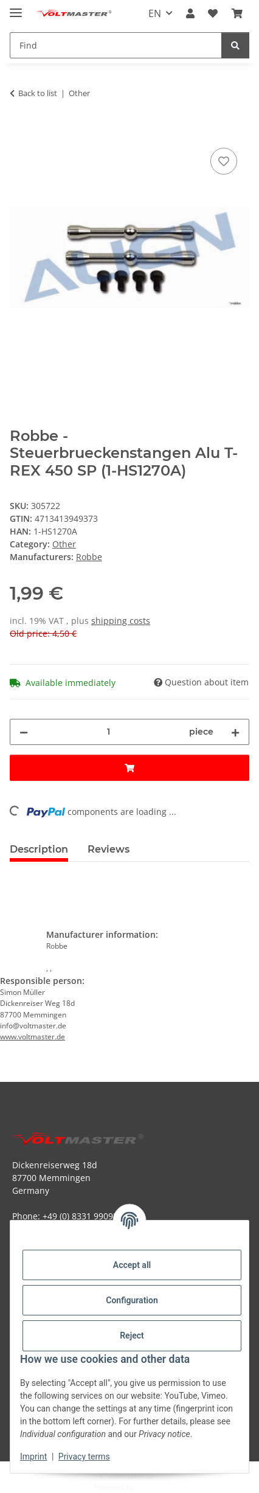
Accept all (132, 1265)
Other (64, 544)
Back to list (37, 93)
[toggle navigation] (16, 7)
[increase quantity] (235, 731)
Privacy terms (84, 1456)
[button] (190, 13)
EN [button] (154, 13)
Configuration (131, 1300)
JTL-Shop (150, 1487)
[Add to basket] (19, 131)
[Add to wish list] (223, 161)
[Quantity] (108, 731)
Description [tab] (39, 849)
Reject (132, 1335)
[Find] (235, 45)
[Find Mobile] (116, 45)
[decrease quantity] (23, 731)
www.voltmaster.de (32, 1036)
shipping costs (120, 620)
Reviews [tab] (109, 849)
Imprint (33, 1456)
